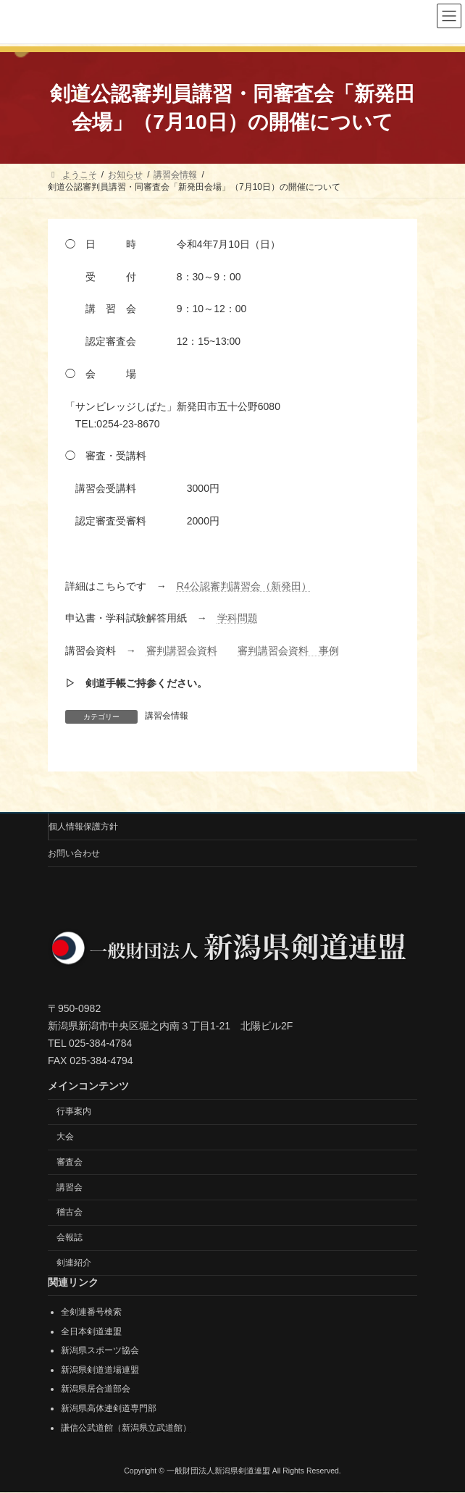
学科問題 (237, 618)
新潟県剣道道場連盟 (100, 1370)
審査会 (69, 1162)
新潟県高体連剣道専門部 (108, 1408)
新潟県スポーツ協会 (100, 1351)
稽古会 (69, 1213)
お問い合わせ (74, 853)
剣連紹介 (73, 1263)
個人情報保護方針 (83, 826)
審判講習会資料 (181, 650)
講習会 (69, 1187)
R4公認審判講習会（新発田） (244, 586)
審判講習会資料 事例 (288, 650)
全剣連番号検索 (91, 1312)
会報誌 (69, 1238)
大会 (65, 1137)
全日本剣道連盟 (91, 1331)
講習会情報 (166, 716)
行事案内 (73, 1112)
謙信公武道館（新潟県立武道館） (126, 1428)
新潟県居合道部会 (95, 1389)
